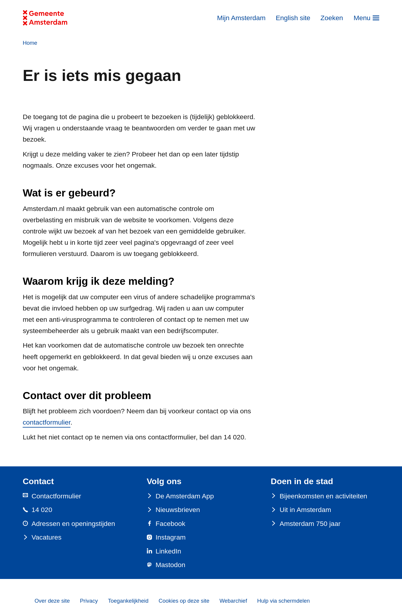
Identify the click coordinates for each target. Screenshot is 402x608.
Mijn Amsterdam (241, 18)
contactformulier (46, 422)
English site (293, 18)
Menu (361, 18)
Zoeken (332, 18)
